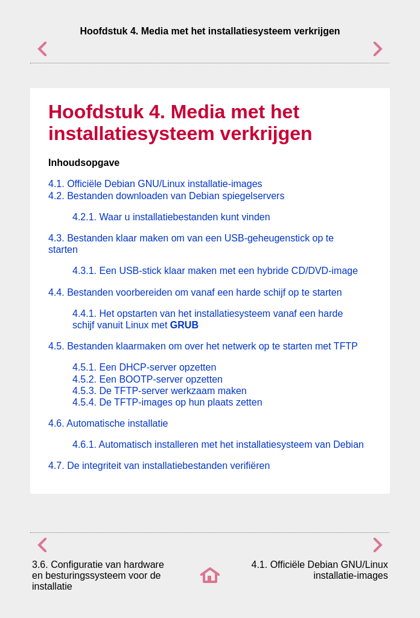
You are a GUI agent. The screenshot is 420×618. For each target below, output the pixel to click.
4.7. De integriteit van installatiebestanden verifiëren (159, 465)
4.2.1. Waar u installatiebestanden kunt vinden (171, 217)
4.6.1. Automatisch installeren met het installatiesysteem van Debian (218, 444)
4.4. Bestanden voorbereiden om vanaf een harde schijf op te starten (195, 292)
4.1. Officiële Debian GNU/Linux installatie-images (155, 184)
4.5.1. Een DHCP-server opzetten (144, 367)
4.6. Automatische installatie (108, 423)
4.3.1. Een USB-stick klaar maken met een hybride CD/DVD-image (215, 271)
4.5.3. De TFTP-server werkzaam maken (159, 391)
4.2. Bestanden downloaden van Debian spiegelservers (166, 196)
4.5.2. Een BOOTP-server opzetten (147, 379)
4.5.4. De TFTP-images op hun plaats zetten (167, 402)
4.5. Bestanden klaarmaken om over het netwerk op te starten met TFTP (203, 346)
